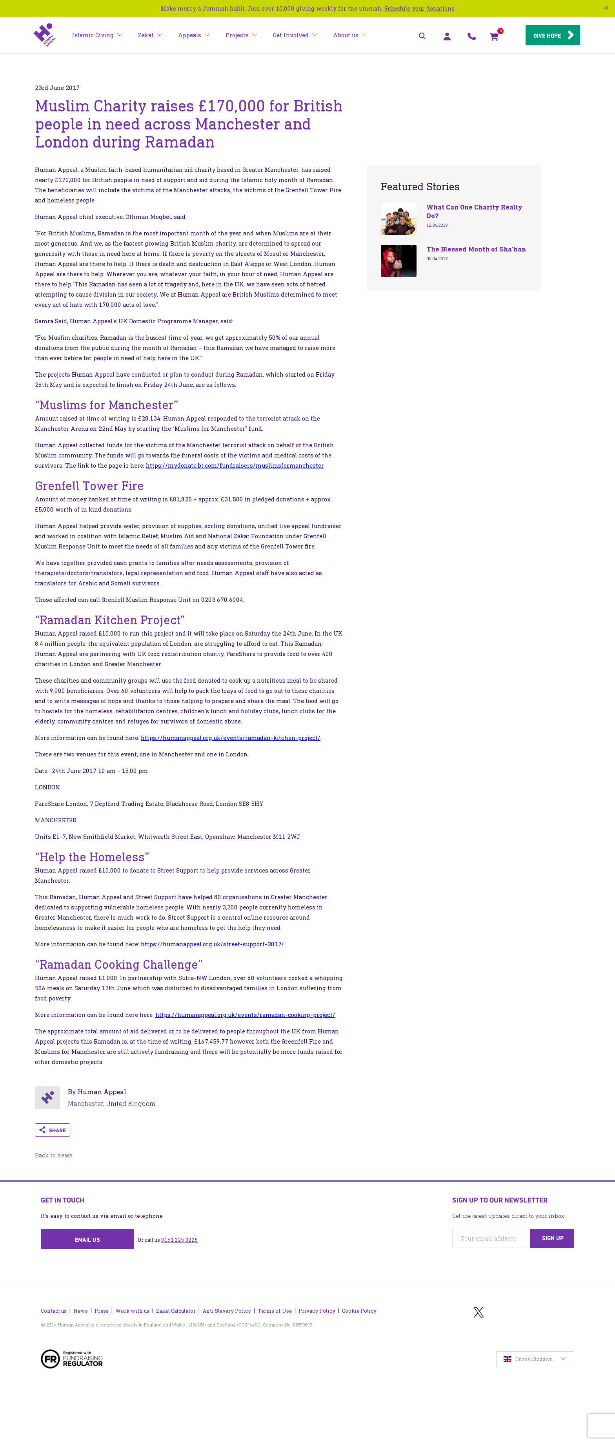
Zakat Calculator (176, 1310)
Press (102, 1310)
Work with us (132, 1310)
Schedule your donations (419, 8)
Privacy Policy (316, 1310)
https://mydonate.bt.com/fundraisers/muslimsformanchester (235, 465)
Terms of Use (275, 1310)
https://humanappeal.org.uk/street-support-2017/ (212, 944)
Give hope (546, 35)
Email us (87, 1239)
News (80, 1310)
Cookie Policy (359, 1310)
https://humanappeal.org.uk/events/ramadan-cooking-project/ (245, 1014)
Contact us (54, 1310)
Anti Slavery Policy (226, 1310)
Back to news (54, 1155)
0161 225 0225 (179, 1240)
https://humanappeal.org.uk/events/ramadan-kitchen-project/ (230, 738)
